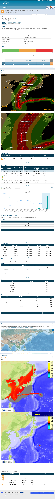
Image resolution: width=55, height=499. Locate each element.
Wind (13, 60)
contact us (43, 0)
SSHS (39, 73)
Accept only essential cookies (47, 492)
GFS (10, 22)
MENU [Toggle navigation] (3, 7)
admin (52, 0)
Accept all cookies (35, 492)
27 (4, 158)
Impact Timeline (4, 153)
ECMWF (19, 22)
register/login (48, 0)
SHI (13, 269)
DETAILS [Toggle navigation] (4, 16)
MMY (13, 271)
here (14, 56)
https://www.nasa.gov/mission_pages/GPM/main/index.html (20, 327)
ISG (13, 273)
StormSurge (4, 355)
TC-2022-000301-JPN (27, 33)
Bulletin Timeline (4, 165)
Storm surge (28, 60)
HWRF (14, 22)
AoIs (15, 215)
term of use (38, 0)
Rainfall (43, 60)
